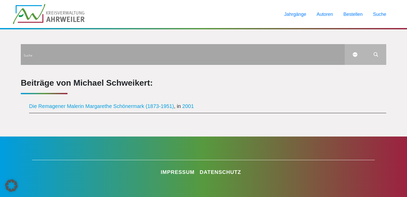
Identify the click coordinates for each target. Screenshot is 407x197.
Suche (379, 14)
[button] (11, 185)
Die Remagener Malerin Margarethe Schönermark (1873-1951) (101, 106)
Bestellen (353, 14)
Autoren (325, 14)
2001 (188, 106)
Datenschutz (220, 172)
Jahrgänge (295, 14)
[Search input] (183, 54)
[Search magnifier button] (375, 54)
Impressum (177, 172)
